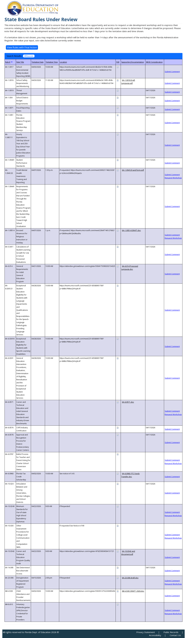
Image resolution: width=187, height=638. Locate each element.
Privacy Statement (145, 632)
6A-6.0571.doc (128, 402)
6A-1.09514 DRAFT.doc (131, 230)
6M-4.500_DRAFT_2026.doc (133, 591)
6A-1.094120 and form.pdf (133, 170)
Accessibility (155, 635)
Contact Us (175, 635)
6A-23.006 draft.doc (130, 578)
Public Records (170, 632)
